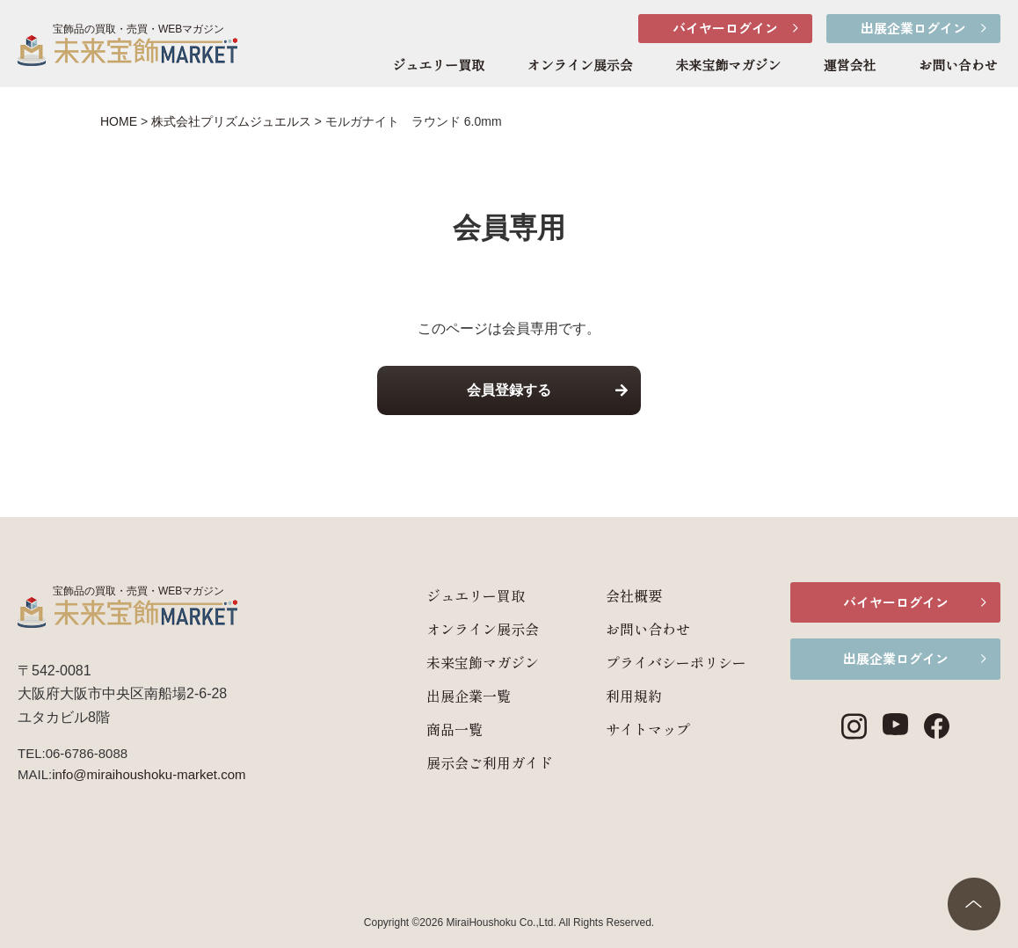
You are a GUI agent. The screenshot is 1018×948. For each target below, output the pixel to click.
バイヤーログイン (725, 27)
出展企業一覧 (467, 695)
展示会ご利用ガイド (488, 762)
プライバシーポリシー (675, 662)
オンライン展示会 (580, 66)
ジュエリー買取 (438, 66)
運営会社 (850, 66)
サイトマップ (647, 729)
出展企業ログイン (913, 27)
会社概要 (633, 595)
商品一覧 (453, 729)
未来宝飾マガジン (728, 66)
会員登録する (509, 390)
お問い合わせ (958, 66)
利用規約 (633, 695)
